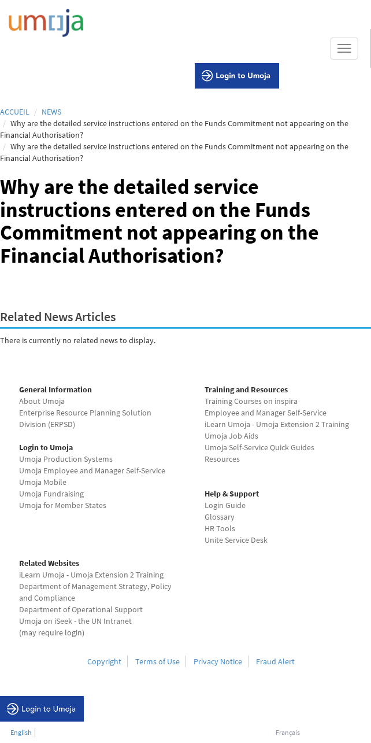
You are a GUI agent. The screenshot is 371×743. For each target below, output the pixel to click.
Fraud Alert (275, 661)
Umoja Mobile (42, 482)
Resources (222, 459)
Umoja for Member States (62, 505)
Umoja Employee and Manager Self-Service (92, 470)
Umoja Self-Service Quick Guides (259, 447)
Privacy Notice (218, 661)
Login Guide (225, 505)
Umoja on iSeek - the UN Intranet (75, 621)
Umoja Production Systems (66, 459)
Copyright (104, 661)
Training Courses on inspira (251, 401)
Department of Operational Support (81, 609)
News (51, 111)
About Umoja (42, 401)
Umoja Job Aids (231, 436)
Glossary (220, 517)
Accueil (14, 111)
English (21, 732)
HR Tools (220, 528)
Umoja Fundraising (51, 493)
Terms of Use (157, 661)
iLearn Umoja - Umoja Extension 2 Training (277, 424)
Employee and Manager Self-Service (266, 412)
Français (288, 732)
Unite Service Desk (236, 540)
